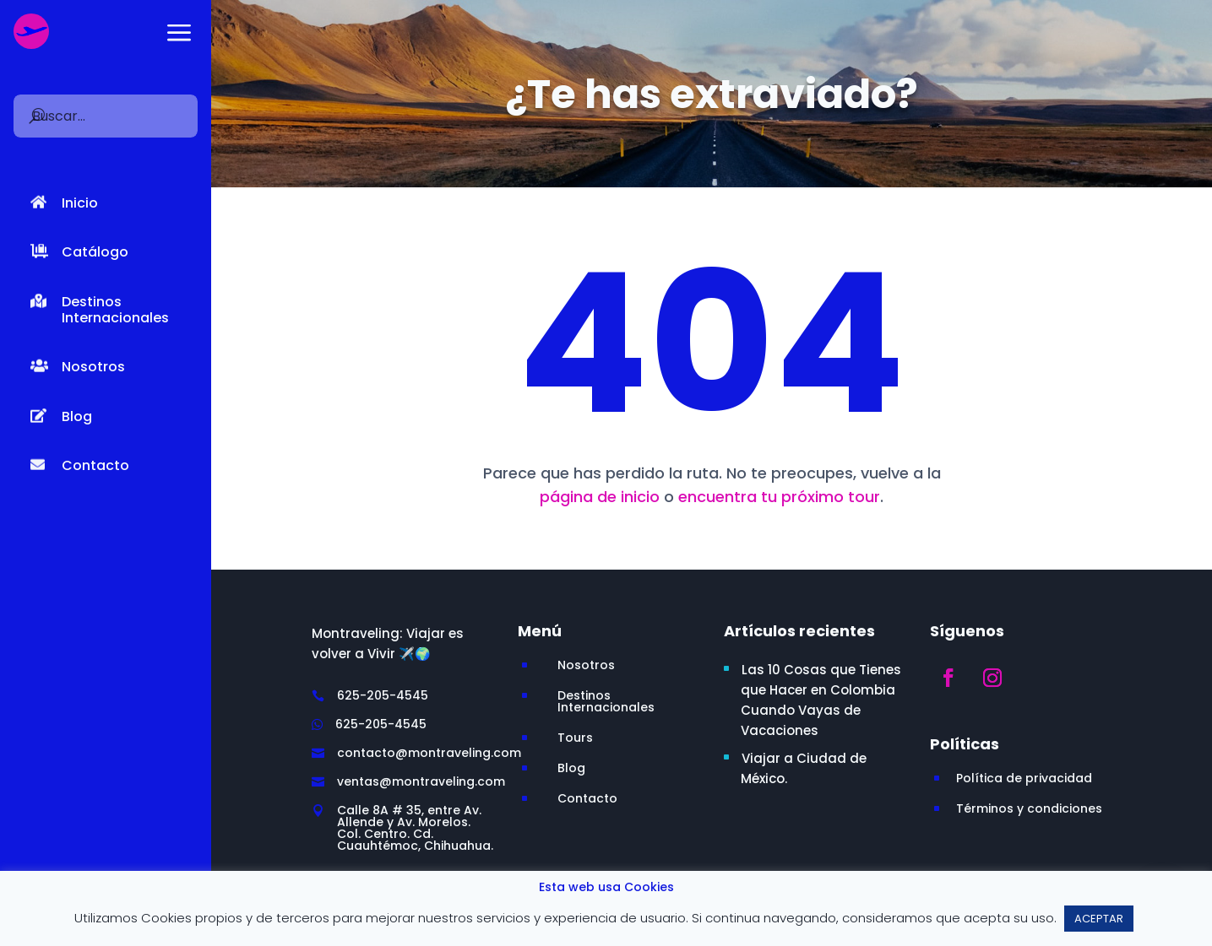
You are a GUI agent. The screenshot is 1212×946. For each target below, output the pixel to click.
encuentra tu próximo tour (779, 496)
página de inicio (600, 496)
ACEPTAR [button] (1098, 919)
